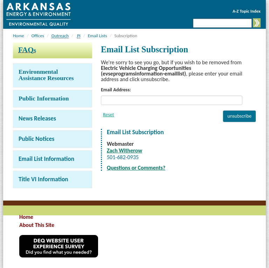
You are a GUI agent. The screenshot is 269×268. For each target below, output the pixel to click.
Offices (38, 35)
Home (18, 35)
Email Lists (97, 35)
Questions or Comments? (136, 167)
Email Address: (116, 90)
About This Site (36, 225)
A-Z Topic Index (247, 11)
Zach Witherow (124, 150)
